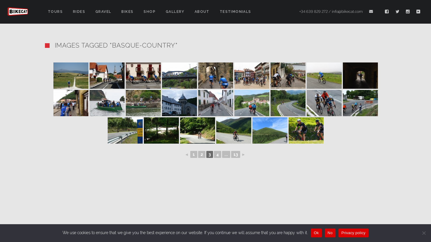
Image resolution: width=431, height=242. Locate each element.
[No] (424, 233)
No (330, 233)
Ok (316, 233)
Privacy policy (353, 233)
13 (235, 154)
